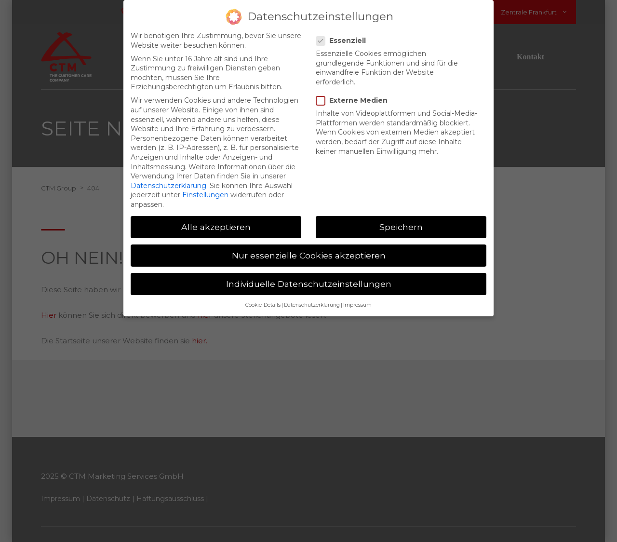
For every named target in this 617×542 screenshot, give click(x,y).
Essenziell (344, 35)
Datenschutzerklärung (168, 180)
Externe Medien (355, 95)
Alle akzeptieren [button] (216, 222)
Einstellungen (205, 189)
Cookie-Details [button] (263, 300)
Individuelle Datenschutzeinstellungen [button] (308, 278)
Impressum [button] (357, 300)
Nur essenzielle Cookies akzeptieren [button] (309, 250)
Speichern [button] (401, 222)
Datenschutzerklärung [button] (312, 300)
